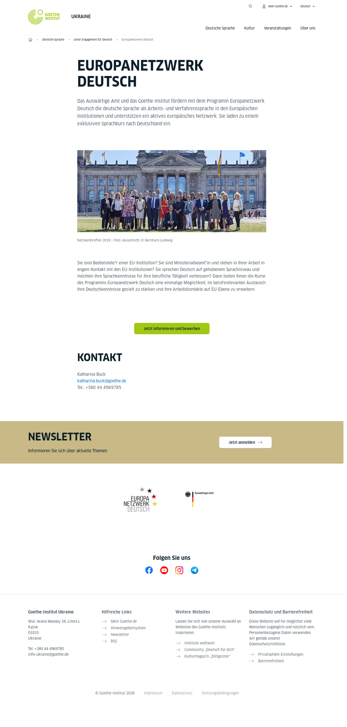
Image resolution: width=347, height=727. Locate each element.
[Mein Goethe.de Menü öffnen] (277, 6)
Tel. (46, 648)
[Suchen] (250, 6)
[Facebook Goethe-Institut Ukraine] (149, 570)
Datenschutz (182, 693)
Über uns (307, 28)
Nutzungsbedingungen (220, 693)
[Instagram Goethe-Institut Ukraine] (179, 570)
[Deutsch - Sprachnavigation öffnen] (307, 6)
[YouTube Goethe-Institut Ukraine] (164, 570)
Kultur (249, 28)
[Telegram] (194, 570)
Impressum (153, 693)
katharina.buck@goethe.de (101, 381)
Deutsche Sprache (220, 28)
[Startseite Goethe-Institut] (44, 17)
